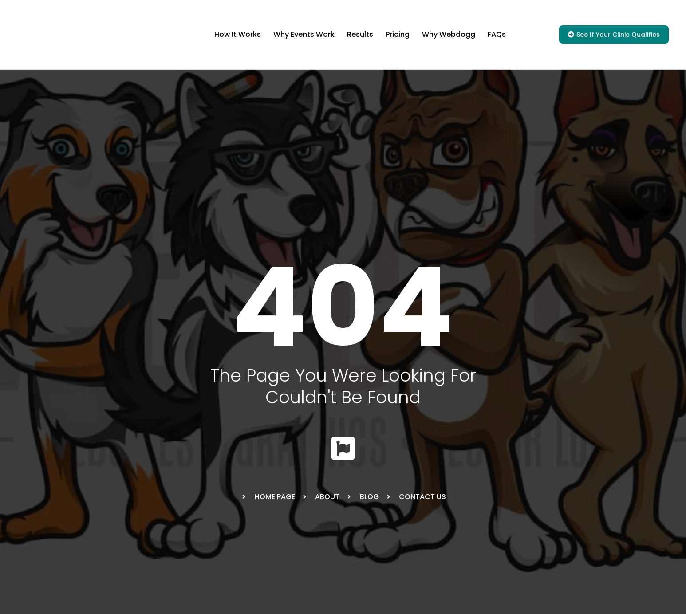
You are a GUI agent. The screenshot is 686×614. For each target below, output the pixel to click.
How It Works (237, 34)
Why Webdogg (448, 34)
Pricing (398, 34)
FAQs (497, 34)
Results (360, 34)
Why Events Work (304, 34)
